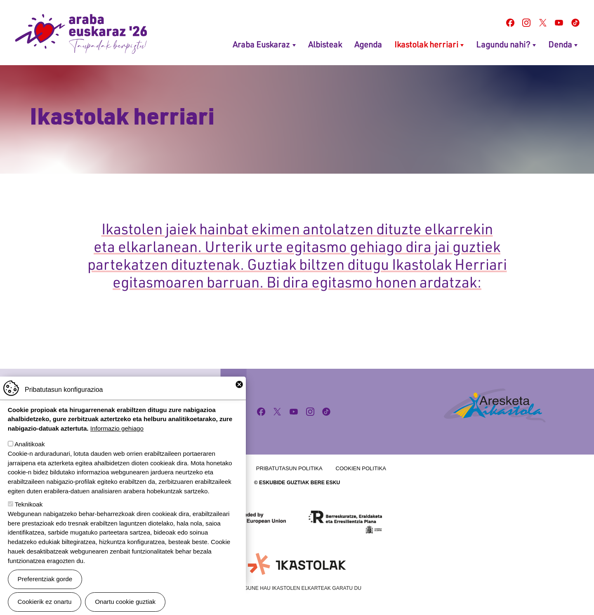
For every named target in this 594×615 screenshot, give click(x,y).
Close (239, 398)
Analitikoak (29, 457)
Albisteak (325, 44)
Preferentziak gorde (45, 592)
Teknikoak (29, 517)
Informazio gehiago (117, 441)
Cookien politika (361, 468)
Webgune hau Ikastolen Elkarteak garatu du (297, 588)
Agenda (368, 44)
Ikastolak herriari (426, 44)
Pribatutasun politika (289, 468)
